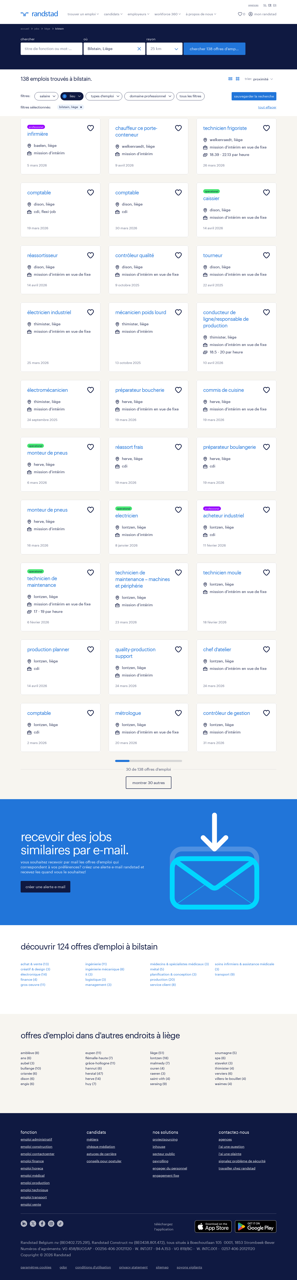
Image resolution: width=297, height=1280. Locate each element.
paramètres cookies (36, 1267)
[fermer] (139, 49)
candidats (113, 14)
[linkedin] (24, 1226)
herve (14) (93, 1078)
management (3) (98, 984)
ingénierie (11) (96, 964)
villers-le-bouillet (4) (230, 1078)
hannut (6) (93, 1068)
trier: (248, 79)
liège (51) (157, 1053)
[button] (81, 107)
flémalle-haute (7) (99, 1058)
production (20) (162, 979)
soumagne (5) (226, 1053)
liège (47, 28)
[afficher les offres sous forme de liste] (230, 79)
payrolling (160, 1161)
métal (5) (157, 969)
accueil (25, 28)
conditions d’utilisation (93, 1267)
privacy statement (133, 1267)
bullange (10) (31, 1068)
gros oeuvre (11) (33, 984)
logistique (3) (95, 979)
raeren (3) (157, 1073)
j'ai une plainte (230, 1154)
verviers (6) (223, 1073)
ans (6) (26, 1058)
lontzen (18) (159, 1058)
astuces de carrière (101, 1154)
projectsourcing (165, 1139)
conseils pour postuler (104, 1161)
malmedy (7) (160, 1063)
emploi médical (33, 1175)
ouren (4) (157, 1068)
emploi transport (34, 1197)
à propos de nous (201, 14)
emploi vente (31, 1204)
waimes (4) (223, 1084)
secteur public (164, 1154)
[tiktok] (60, 1226)
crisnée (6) (29, 1073)
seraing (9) (158, 1084)
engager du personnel (170, 1168)
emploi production (35, 1183)
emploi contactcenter (37, 1154)
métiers (92, 1139)
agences (253, 5)
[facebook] (42, 1226)
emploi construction (36, 1146)
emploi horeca (32, 1168)
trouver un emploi (83, 14)
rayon (151, 39)
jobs (36, 28)
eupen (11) (93, 1053)
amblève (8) (30, 1053)
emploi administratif (36, 1139)
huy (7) (90, 1084)
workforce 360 (167, 14)
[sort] (262, 76)
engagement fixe (166, 1175)
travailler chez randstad (237, 1168)
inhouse (159, 1146)
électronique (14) (34, 974)
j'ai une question (231, 1146)
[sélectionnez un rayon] (164, 49)
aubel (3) (27, 1063)
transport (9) (225, 974)
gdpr (63, 1267)
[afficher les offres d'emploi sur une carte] (238, 79)
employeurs (139, 14)
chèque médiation (101, 1146)
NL (265, 5)
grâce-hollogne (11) (100, 1063)
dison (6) (27, 1078)
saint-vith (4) (160, 1078)
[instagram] (51, 1226)
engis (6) (27, 1084)
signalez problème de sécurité (242, 1161)
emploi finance (32, 1161)
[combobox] (51, 49)
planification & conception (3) (173, 974)
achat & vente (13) (35, 964)
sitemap (162, 1267)
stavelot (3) (223, 1063)
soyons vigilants (189, 1267)
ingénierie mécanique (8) (104, 969)
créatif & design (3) (35, 969)
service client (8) (163, 984)
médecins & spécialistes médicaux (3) (179, 964)
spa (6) (220, 1058)
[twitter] (33, 1226)
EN (274, 5)
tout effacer (267, 107)
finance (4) (29, 979)
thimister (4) (224, 1068)
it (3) (88, 974)
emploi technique (34, 1190)
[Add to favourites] (90, 128)
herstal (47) (94, 1073)
